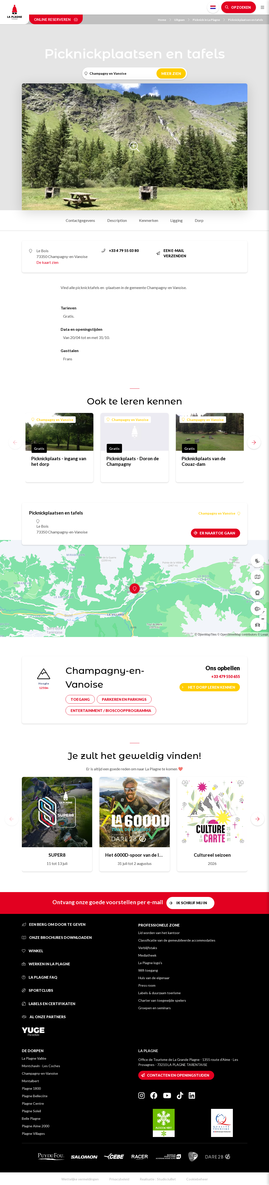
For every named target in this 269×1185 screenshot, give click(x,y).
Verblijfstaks (147, 948)
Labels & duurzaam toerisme (159, 993)
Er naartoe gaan (217, 533)
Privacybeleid (119, 1179)
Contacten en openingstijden (178, 1075)
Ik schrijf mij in (191, 903)
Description (117, 220)
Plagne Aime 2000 (35, 1126)
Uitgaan (181, 20)
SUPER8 (57, 855)
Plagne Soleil (31, 1111)
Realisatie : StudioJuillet (158, 1179)
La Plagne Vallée (34, 1058)
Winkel (32, 951)
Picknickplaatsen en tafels (245, 20)
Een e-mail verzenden (171, 253)
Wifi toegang (148, 970)
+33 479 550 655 (225, 676)
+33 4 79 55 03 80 (120, 250)
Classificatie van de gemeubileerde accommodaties (176, 940)
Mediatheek (147, 955)
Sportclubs (37, 990)
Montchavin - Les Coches (41, 1066)
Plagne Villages (33, 1133)
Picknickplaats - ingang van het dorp (58, 461)
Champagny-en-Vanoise (40, 1073)
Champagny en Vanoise (52, 420)
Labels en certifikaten (48, 1003)
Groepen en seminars (154, 1008)
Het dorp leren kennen (211, 687)
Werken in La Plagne (46, 964)
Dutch (213, 7)
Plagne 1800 (31, 1088)
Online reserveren (56, 19)
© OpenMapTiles (206, 634)
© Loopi (263, 634)
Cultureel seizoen (212, 855)
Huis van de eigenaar (154, 978)
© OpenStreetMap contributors (237, 634)
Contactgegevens (80, 220)
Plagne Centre (33, 1103)
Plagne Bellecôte (35, 1096)
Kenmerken (148, 220)
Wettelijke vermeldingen (80, 1179)
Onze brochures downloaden (57, 937)
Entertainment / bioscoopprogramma (111, 710)
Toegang (80, 699)
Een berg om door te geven (53, 924)
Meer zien (171, 73)
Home (164, 20)
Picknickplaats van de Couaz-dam (204, 461)
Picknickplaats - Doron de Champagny (132, 461)
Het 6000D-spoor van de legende (134, 855)
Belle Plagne (31, 1118)
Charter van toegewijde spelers (162, 1000)
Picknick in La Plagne (209, 20)
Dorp (199, 220)
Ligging (176, 220)
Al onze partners (44, 1017)
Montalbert (30, 1081)
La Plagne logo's (150, 963)
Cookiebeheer (197, 1179)
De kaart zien (47, 262)
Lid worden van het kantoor (159, 933)
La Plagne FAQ (39, 977)
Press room (146, 985)
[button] (254, 442)
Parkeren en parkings (124, 699)
